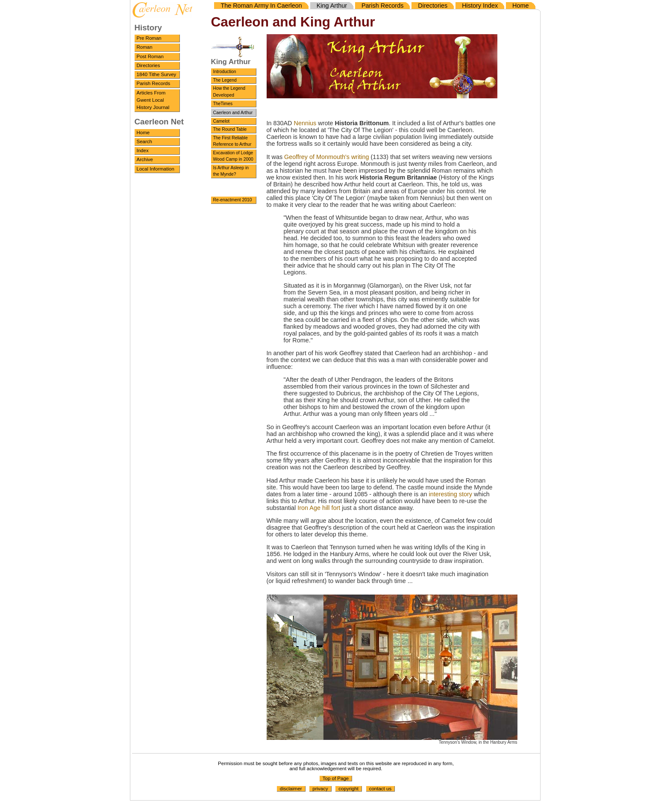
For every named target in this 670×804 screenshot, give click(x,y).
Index (143, 150)
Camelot (221, 121)
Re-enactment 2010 (232, 199)
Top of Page (336, 778)
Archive (145, 159)
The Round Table (230, 129)
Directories (148, 65)
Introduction (224, 71)
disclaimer (291, 788)
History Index (480, 5)
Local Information (155, 168)
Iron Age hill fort (318, 507)
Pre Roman (149, 38)
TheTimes (223, 103)
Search (145, 141)
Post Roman (150, 56)
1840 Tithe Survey (156, 74)
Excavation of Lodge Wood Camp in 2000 (233, 156)
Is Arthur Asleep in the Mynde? (231, 171)
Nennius (305, 123)
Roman (145, 47)
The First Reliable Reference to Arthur (232, 141)
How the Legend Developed (229, 91)
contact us (380, 788)
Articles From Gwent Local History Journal (153, 100)
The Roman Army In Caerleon (261, 5)
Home (143, 132)
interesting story (450, 494)
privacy (320, 788)
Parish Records (153, 83)
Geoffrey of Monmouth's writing (326, 156)
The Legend (225, 80)
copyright (348, 788)
